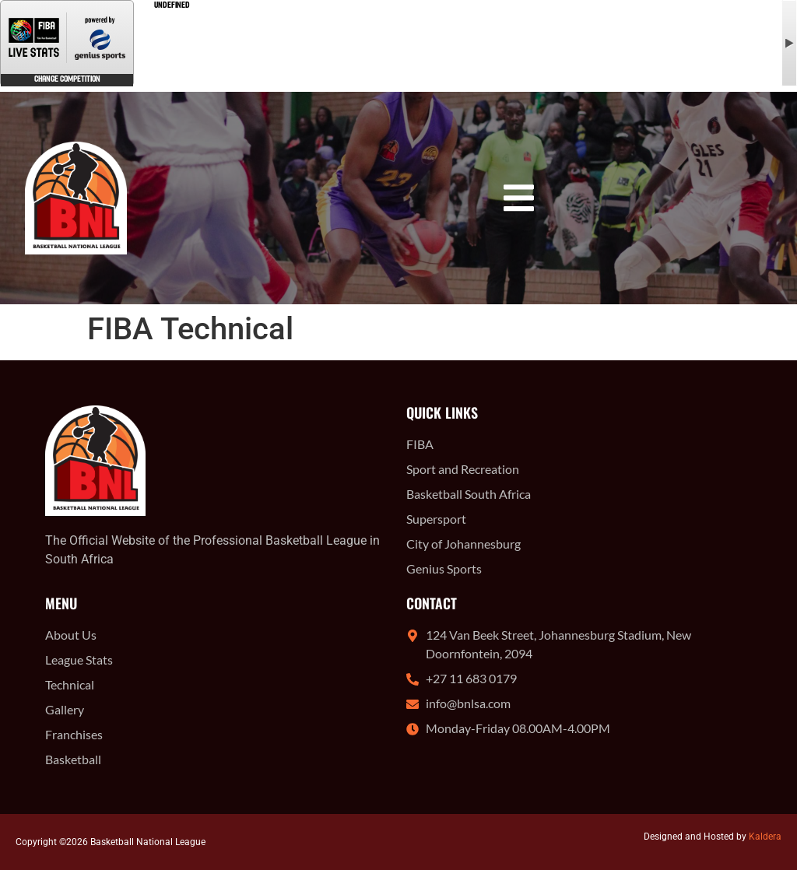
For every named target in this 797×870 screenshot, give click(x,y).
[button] (519, 198)
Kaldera (765, 836)
